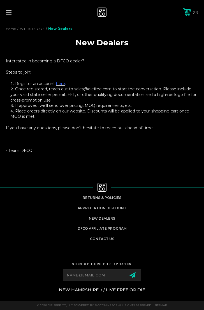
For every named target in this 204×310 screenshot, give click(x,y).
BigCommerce (106, 305)
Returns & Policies (102, 198)
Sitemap (160, 305)
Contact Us (102, 239)
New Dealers (102, 218)
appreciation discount (102, 208)
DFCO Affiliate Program (102, 228)
